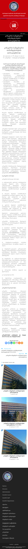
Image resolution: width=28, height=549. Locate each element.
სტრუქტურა (5, 507)
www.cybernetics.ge (7, 125)
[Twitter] (9, 343)
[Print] (19, 343)
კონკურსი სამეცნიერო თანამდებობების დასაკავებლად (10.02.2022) (14, 424)
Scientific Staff (6, 498)
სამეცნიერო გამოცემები (8, 526)
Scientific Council (6, 495)
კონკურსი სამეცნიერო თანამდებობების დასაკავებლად (13, 391)
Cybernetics (8, 56)
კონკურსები (8, 57)
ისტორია (4, 504)
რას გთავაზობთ (6, 529)
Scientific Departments (8, 501)
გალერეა (4, 535)
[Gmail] (16, 343)
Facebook (11, 544)
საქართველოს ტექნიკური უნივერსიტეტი (14, 547)
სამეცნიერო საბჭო (7, 519)
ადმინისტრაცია (6, 510)
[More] (22, 343)
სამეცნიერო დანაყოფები (9, 516)
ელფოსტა (17, 544)
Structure (4, 489)
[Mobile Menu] (23, 33)
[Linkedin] (11, 343)
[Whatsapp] (14, 343)
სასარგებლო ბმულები (8, 538)
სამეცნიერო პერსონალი (8, 513)
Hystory (4, 486)
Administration (6, 492)
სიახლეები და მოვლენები (18, 57)
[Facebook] (6, 343)
